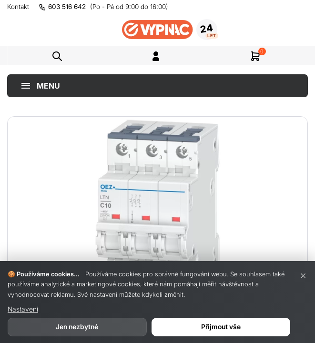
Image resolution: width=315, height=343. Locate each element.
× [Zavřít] (303, 275)
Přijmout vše (221, 327)
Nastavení (23, 309)
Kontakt (18, 6)
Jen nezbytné (77, 327)
